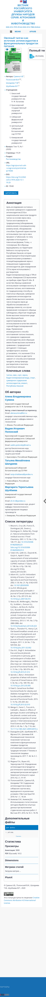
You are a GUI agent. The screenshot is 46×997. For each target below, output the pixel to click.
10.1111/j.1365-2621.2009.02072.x (24, 729)
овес (15, 375)
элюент (24, 383)
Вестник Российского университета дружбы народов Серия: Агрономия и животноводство (23, 14)
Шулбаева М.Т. (12, 86)
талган (9, 375)
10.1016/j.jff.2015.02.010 (20, 704)
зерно (24, 375)
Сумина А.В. (18, 76)
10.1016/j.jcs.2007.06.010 (20, 599)
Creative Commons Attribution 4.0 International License (21, 900)
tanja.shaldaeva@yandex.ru (21, 474)
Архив (33, 32)
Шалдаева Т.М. (12, 83)
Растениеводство (13, 159)
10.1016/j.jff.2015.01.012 (20, 672)
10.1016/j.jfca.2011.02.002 (20, 647)
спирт (32, 378)
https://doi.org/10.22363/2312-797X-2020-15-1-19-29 (16, 180)
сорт (20, 375)
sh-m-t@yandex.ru (17, 501)
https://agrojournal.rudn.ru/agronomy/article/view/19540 (16, 168)
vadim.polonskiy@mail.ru (20, 445)
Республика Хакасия (14, 386)
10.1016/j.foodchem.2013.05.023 (23, 626)
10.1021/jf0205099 (21, 585)
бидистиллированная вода (17, 378)
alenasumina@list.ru (18, 413)
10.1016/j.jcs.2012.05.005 (20, 685)
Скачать (18, 836)
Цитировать (11, 193)
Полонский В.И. (12, 79)
